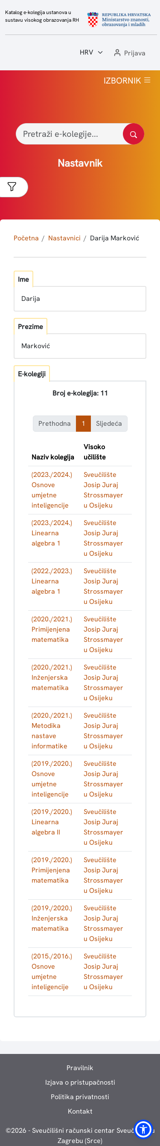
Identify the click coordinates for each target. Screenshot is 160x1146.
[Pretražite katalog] (133, 133)
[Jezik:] (92, 52)
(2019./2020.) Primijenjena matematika (52, 870)
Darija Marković (114, 238)
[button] (129, 53)
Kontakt (80, 1111)
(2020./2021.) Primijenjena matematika (52, 629)
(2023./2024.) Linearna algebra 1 (52, 533)
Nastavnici (64, 238)
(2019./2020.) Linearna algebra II (52, 822)
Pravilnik (80, 1067)
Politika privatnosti (80, 1096)
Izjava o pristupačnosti (80, 1082)
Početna (26, 238)
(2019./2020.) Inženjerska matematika (52, 918)
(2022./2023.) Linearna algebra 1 (52, 581)
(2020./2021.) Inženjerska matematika (52, 677)
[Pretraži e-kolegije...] (80, 133)
